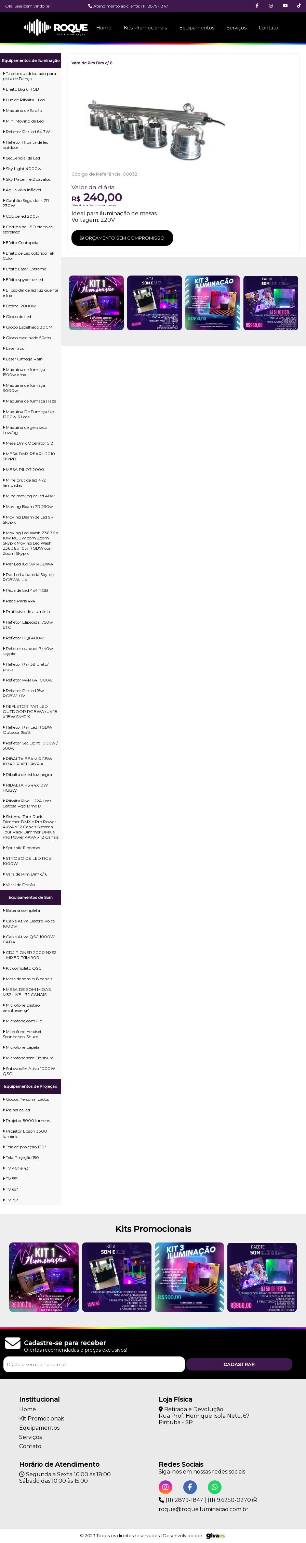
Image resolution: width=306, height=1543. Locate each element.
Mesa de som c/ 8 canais (27, 978)
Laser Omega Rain (23, 358)
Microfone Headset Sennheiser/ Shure (22, 1034)
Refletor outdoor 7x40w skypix (28, 651)
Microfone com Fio (22, 1020)
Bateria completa (21, 910)
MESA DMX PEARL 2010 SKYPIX (29, 456)
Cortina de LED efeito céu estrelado (29, 229)
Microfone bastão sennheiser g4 (21, 1008)
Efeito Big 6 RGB (21, 89)
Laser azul (14, 348)
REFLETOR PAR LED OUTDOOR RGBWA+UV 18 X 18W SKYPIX (30, 711)
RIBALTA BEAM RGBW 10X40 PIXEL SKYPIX (27, 761)
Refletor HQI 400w (23, 637)
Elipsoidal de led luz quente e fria (30, 293)
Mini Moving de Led (23, 121)
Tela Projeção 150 (21, 1157)
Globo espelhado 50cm (27, 337)
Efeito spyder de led (23, 279)
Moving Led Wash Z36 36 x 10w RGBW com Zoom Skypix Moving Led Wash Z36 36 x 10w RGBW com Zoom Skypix (30, 543)
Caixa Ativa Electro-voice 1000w (29, 923)
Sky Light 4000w (22, 168)
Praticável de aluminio (26, 611)
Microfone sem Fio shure (28, 1057)
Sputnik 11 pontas (21, 847)
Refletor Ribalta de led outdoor (26, 145)
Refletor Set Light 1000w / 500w (30, 745)
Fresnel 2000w (19, 305)
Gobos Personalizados (26, 1099)
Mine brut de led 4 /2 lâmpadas (24, 482)
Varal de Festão (19, 884)
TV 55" (10, 1178)
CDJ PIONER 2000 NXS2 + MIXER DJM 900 (29, 955)
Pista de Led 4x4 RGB (25, 590)
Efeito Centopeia (20, 242)
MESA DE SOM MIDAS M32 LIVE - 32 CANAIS (27, 992)
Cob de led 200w (21, 216)
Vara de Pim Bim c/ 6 (25, 874)
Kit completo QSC (22, 968)
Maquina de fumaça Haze (29, 401)
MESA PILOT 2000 (23, 469)
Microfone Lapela (21, 1047)
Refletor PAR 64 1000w (28, 680)
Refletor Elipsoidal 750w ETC (28, 625)
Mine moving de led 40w (29, 495)
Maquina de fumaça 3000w (24, 388)
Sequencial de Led (21, 158)
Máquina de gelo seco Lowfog (25, 430)
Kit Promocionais (41, 1418)
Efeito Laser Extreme (24, 268)
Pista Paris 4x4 (19, 600)
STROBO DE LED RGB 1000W (27, 861)
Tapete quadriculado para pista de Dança (29, 76)
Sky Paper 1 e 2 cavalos (26, 179)
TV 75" (10, 1199)
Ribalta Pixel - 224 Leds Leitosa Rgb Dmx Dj (27, 803)
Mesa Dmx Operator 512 (28, 443)
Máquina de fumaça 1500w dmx (24, 372)
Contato (268, 28)
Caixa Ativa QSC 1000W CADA (29, 939)
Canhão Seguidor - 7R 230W (26, 203)
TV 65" (10, 1189)
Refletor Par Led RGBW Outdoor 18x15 (27, 730)
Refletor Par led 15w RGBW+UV (23, 693)
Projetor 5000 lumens (26, 1120)
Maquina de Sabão (22, 110)
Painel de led (16, 1109)
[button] (299, 6)
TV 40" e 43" (16, 1168)
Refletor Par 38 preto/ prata (26, 667)
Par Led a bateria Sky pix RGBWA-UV (28, 577)
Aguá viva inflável (22, 189)
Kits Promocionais (145, 28)
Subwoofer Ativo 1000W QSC (29, 1071)
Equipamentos (196, 28)
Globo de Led (17, 316)
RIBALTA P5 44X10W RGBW (25, 787)
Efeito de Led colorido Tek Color (28, 256)
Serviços (237, 28)
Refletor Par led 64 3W (26, 131)
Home (103, 28)
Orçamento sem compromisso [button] (122, 238)
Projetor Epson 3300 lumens (25, 1133)
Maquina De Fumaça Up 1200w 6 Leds (28, 414)
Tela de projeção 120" (24, 1146)
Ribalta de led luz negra (27, 774)
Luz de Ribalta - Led (24, 99)
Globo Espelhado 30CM (27, 327)
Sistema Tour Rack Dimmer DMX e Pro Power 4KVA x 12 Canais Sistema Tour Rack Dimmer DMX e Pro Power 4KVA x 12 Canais (30, 827)
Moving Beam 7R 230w (28, 506)
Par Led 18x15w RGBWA (28, 563)
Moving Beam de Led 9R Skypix (28, 519)
